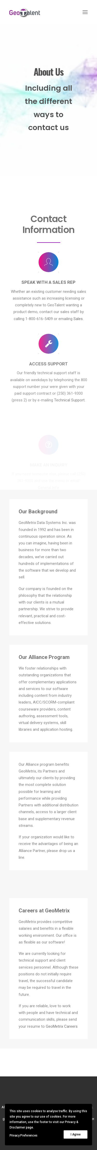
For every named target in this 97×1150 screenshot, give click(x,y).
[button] (85, 12)
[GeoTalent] (27, 12)
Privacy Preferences (24, 1135)
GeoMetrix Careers (62, 1026)
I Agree (75, 1134)
